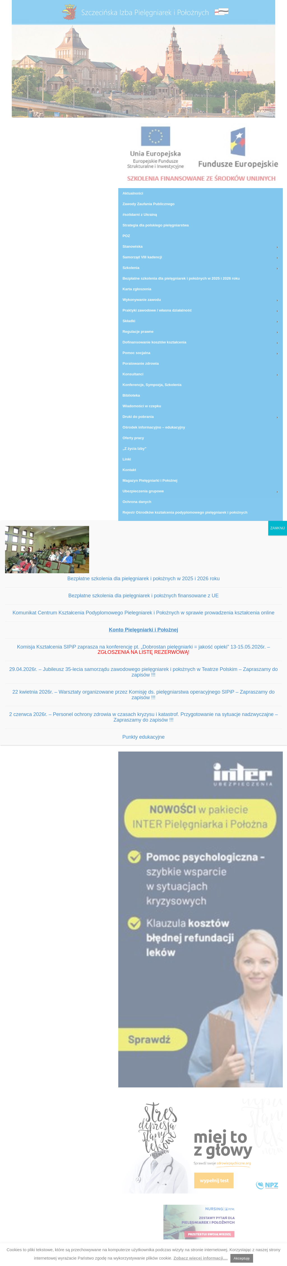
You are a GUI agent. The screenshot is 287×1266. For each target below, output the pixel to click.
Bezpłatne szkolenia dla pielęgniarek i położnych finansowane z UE (143, 595)
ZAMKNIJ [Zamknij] (277, 528)
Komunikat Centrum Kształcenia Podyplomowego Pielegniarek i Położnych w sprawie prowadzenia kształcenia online (144, 613)
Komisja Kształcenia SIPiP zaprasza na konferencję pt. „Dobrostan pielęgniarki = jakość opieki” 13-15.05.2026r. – (143, 649)
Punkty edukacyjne (143, 737)
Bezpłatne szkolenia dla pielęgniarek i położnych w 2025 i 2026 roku (143, 578)
